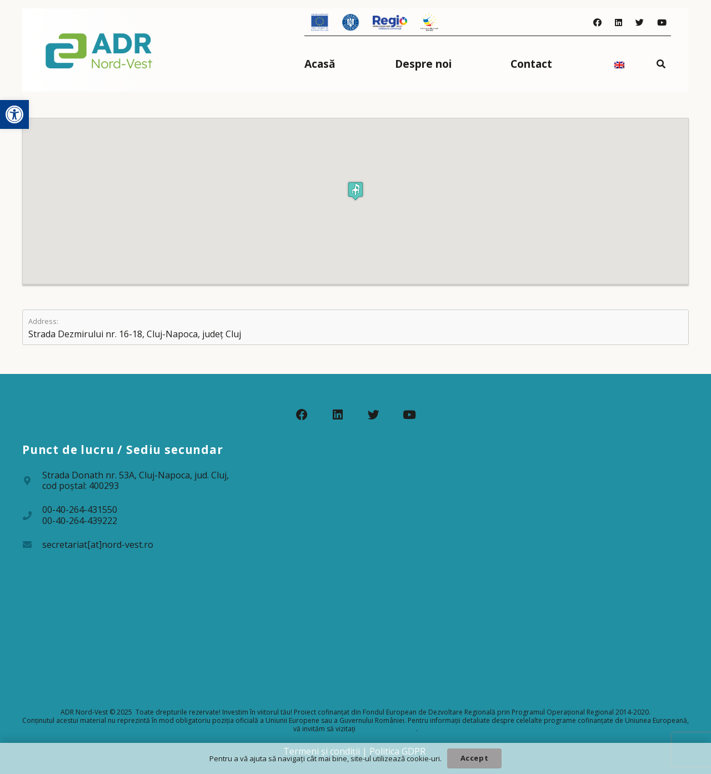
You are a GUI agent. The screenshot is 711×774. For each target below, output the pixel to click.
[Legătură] (99, 50)
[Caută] (661, 63)
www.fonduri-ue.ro (386, 728)
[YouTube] (662, 22)
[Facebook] (597, 22)
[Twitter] (639, 22)
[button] (14, 114)
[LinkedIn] (618, 22)
